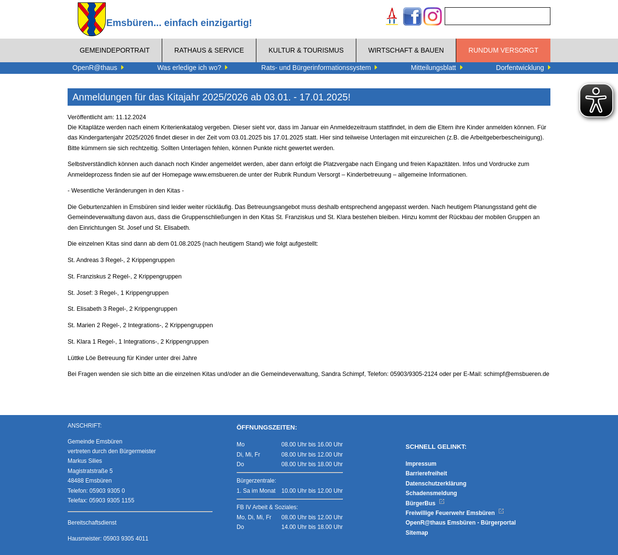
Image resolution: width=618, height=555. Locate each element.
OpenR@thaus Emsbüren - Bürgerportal (461, 522)
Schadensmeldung (431, 493)
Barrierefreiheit (426, 473)
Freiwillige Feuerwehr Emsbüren (455, 513)
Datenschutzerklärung (436, 483)
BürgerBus (425, 503)
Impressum (421, 463)
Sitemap (417, 532)
